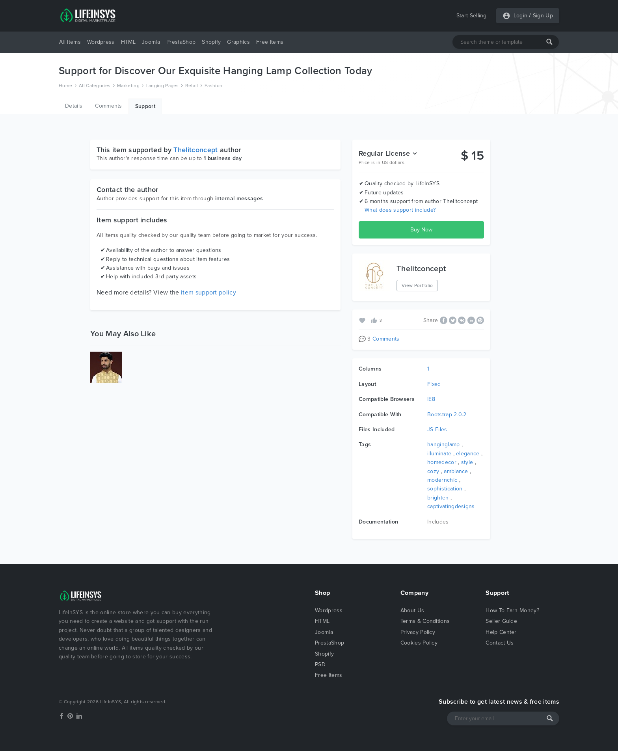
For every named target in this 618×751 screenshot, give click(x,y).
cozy (433, 471)
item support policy (208, 292)
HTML (128, 42)
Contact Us (500, 642)
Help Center (501, 632)
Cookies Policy (418, 642)
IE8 (431, 399)
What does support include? (400, 210)
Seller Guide (501, 621)
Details (73, 105)
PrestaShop (180, 42)
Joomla (151, 42)
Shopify (211, 42)
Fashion (213, 85)
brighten (438, 497)
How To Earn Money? (512, 610)
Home (65, 85)
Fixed (434, 384)
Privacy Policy (417, 632)
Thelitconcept (195, 149)
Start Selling (471, 15)
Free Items (269, 42)
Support (145, 106)
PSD (320, 664)
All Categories (94, 85)
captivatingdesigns (451, 506)
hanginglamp (443, 444)
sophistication (444, 488)
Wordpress (101, 42)
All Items (70, 42)
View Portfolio (417, 285)
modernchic (442, 480)
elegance (468, 453)
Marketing (128, 85)
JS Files (437, 429)
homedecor (441, 462)
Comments (108, 105)
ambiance (456, 471)
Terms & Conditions (425, 621)
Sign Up (543, 15)
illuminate (439, 453)
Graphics (238, 42)
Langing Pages (162, 85)
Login (521, 15)
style (467, 462)
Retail (191, 85)
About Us (412, 610)
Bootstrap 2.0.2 (447, 414)
